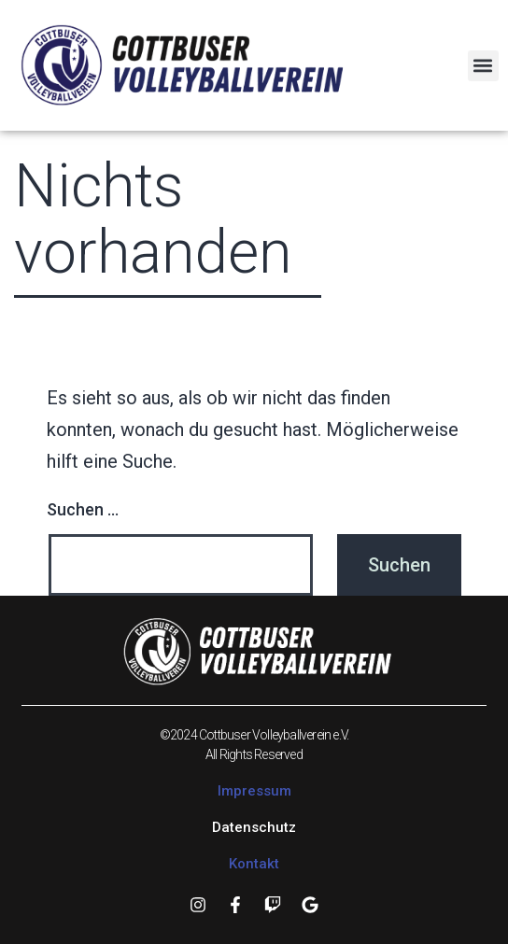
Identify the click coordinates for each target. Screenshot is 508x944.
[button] (483, 65)
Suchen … (83, 509)
